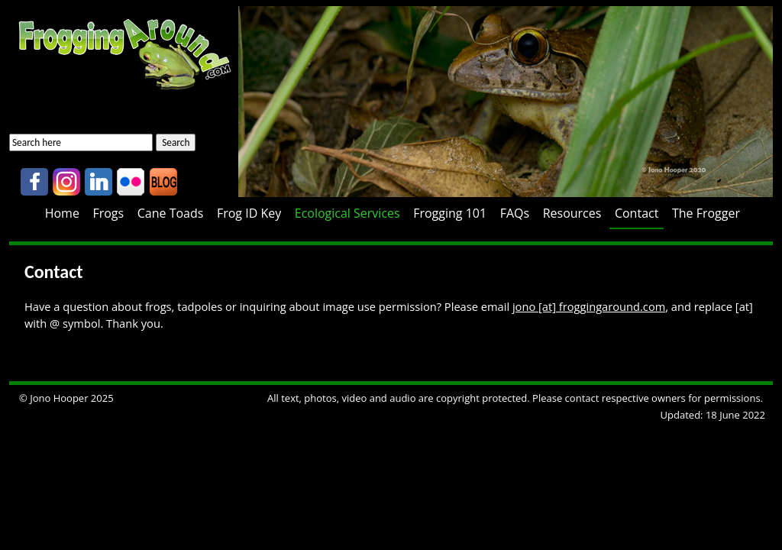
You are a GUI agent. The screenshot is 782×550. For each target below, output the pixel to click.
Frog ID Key (249, 213)
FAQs (514, 213)
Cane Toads (170, 213)
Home (62, 213)
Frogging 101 (449, 213)
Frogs (108, 213)
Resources (572, 213)
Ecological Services (347, 213)
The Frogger (706, 213)
